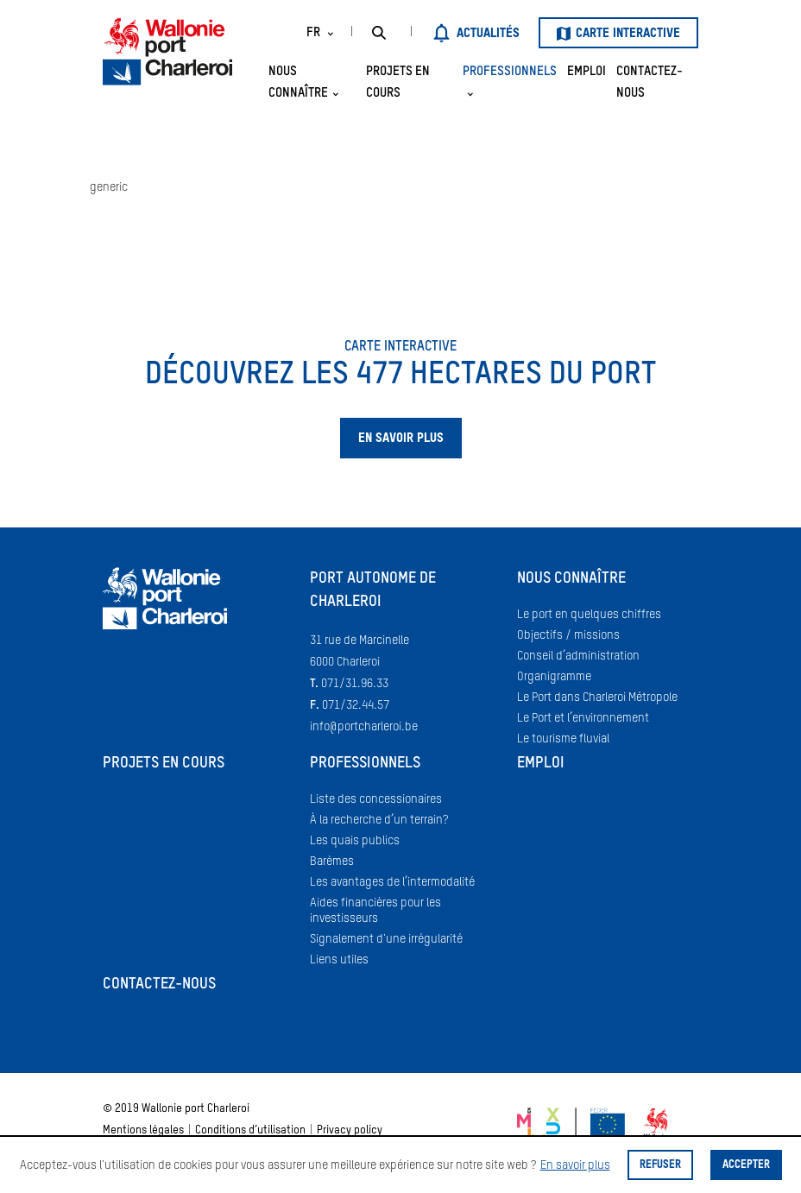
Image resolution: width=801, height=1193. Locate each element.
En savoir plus (575, 1165)
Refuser (660, 1165)
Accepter (746, 1165)
